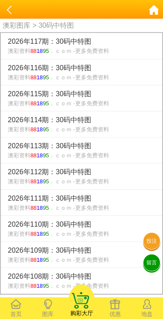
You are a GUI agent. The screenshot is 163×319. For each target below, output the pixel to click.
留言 (151, 263)
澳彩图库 (16, 25)
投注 (151, 241)
